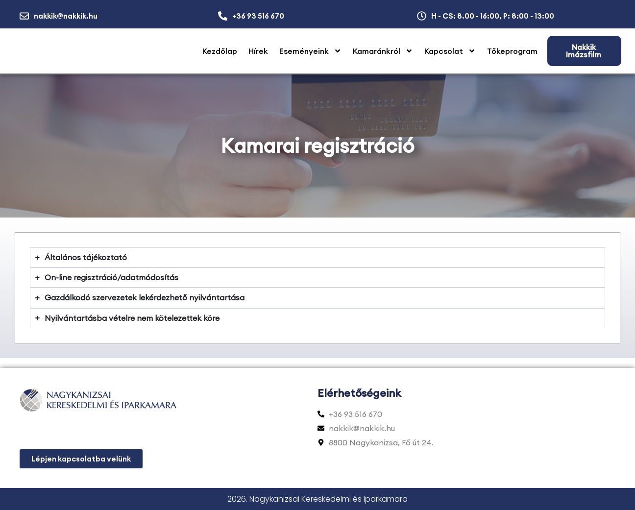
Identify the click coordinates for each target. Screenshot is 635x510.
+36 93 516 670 (258, 16)
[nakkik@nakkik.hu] (24, 16)
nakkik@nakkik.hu (66, 16)
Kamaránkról (383, 51)
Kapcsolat (450, 51)
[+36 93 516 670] (222, 16)
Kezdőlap (219, 51)
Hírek (258, 51)
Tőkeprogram (512, 51)
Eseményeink (310, 51)
